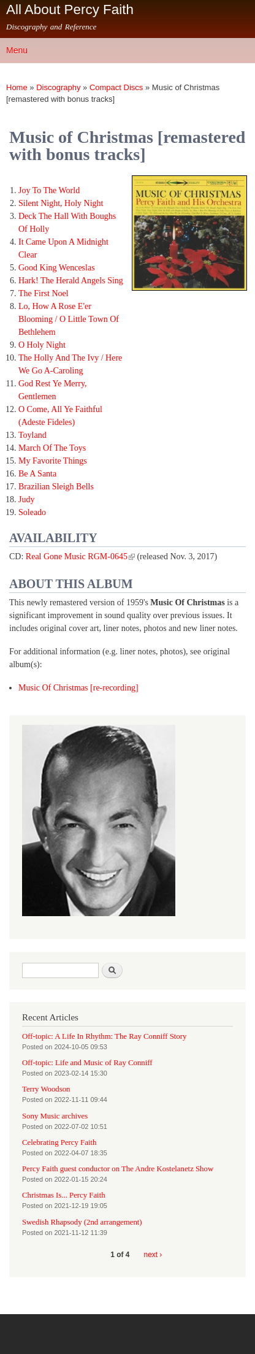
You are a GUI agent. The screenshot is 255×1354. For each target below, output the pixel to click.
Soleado (32, 512)
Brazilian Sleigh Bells (56, 486)
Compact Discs (116, 87)
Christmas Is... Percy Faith (63, 1195)
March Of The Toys (52, 448)
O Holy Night (42, 345)
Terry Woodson (46, 1089)
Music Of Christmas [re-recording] (78, 687)
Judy (26, 499)
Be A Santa (37, 473)
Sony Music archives (55, 1116)
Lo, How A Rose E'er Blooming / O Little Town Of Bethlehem (68, 319)
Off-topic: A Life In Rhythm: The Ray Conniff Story (104, 1036)
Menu (17, 50)
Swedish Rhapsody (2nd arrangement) (82, 1222)
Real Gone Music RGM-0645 (80, 556)
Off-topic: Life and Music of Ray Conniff (87, 1062)
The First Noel (43, 293)
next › (153, 1254)
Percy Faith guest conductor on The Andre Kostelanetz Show (117, 1169)
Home (17, 87)
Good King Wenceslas (56, 267)
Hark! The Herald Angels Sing (70, 280)
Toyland (32, 435)
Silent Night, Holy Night (60, 203)
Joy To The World (49, 190)
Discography (58, 87)
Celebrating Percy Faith (59, 1142)
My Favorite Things (52, 460)
